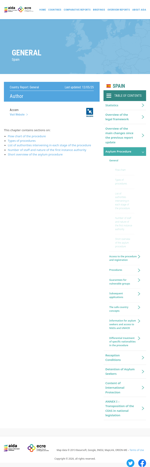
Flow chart (120, 170)
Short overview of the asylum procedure (35, 154)
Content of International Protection (114, 387)
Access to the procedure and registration (123, 258)
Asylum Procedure (118, 151)
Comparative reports (77, 9)
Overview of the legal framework (117, 117)
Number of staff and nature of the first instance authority (47, 150)
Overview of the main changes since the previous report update (119, 135)
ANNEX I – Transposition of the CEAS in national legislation (119, 408)
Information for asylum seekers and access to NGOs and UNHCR (122, 324)
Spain (119, 86)
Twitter (130, 463)
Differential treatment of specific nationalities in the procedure (122, 341)
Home (42, 9)
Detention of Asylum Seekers (120, 371)
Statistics (111, 105)
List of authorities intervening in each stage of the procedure (49, 145)
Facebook (142, 463)
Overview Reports (118, 9)
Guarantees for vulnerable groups (119, 281)
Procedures (115, 270)
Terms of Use (136, 450)
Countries (54, 9)
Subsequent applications (116, 295)
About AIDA (139, 9)
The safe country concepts (119, 309)
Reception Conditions (113, 357)
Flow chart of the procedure (27, 136)
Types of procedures (22, 141)
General (113, 160)
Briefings (99, 9)
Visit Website (17, 114)
